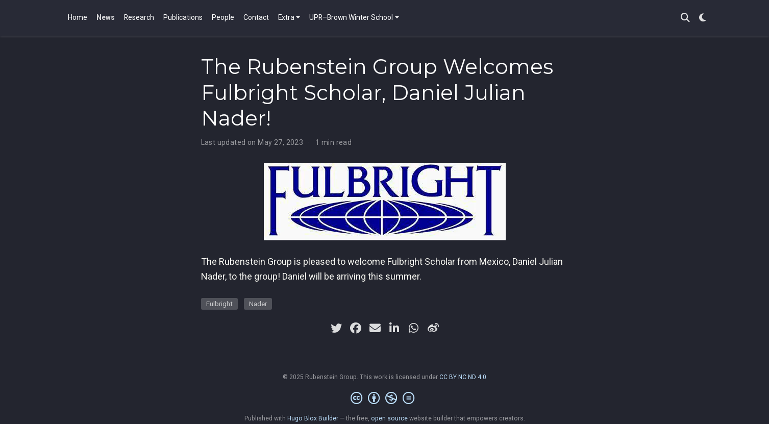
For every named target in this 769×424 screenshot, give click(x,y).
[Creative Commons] (384, 398)
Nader (258, 304)
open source (389, 418)
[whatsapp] (413, 328)
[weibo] (433, 328)
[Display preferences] (702, 18)
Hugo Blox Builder (312, 418)
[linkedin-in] (394, 328)
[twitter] (336, 328)
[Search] (685, 18)
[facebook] (355, 328)
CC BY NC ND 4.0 (462, 377)
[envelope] (375, 328)
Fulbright (219, 304)
